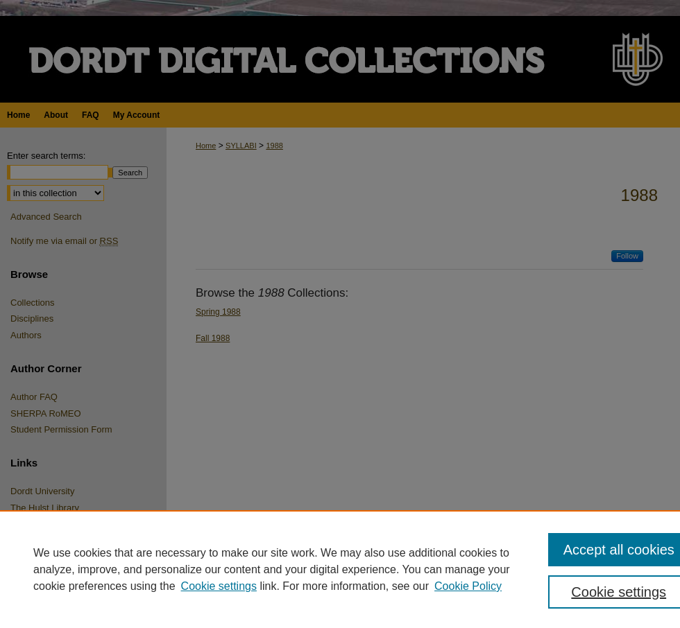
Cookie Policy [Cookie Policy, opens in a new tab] (468, 586)
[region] (340, 569)
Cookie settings (219, 586)
